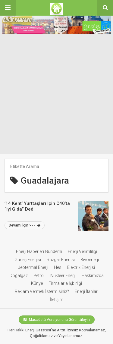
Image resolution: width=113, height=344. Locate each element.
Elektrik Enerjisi (81, 267)
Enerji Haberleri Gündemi (39, 251)
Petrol (39, 275)
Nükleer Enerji (63, 275)
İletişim (56, 299)
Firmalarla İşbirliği (65, 283)
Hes (57, 267)
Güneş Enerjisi (27, 259)
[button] (8, 8)
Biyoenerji (89, 259)
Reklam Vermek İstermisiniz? (42, 291)
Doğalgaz (19, 275)
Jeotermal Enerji (33, 267)
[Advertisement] (56, 94)
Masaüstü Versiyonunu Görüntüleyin (57, 320)
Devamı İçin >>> (24, 225)
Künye (37, 283)
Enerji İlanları (87, 291)
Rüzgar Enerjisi (61, 259)
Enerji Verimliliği (82, 251)
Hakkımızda (92, 275)
